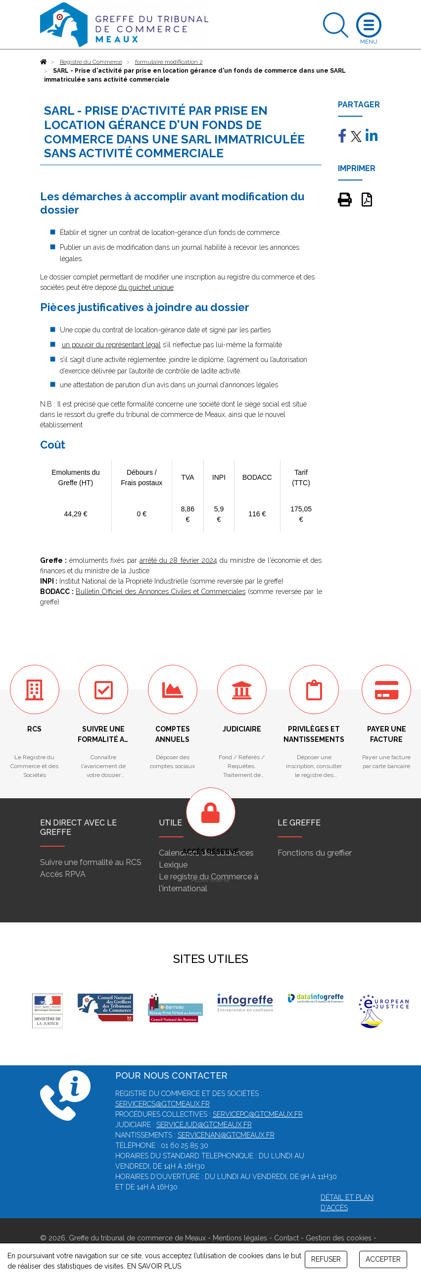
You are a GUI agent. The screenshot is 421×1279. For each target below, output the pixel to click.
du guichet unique (146, 287)
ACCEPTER (383, 1259)
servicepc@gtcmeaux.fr (258, 1114)
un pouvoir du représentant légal (111, 345)
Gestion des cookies (339, 1238)
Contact (286, 1238)
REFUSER (326, 1259)
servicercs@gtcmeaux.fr (162, 1104)
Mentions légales (240, 1238)
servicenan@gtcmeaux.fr (226, 1135)
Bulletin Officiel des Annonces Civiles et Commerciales (161, 591)
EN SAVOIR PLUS (154, 1266)
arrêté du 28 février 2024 (178, 560)
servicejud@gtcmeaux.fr (204, 1125)
